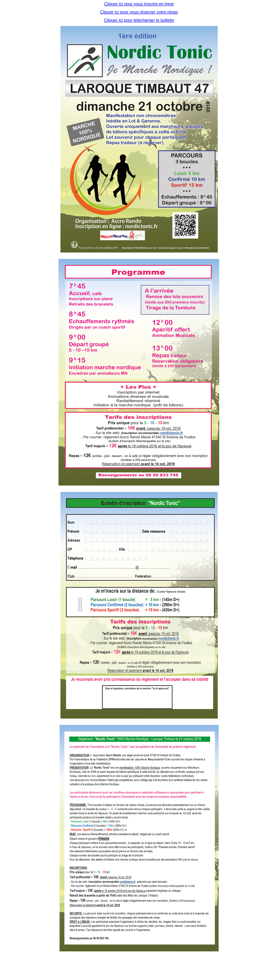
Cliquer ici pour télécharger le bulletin (139, 20)
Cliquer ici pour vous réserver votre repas (139, 12)
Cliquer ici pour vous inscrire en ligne (139, 3)
